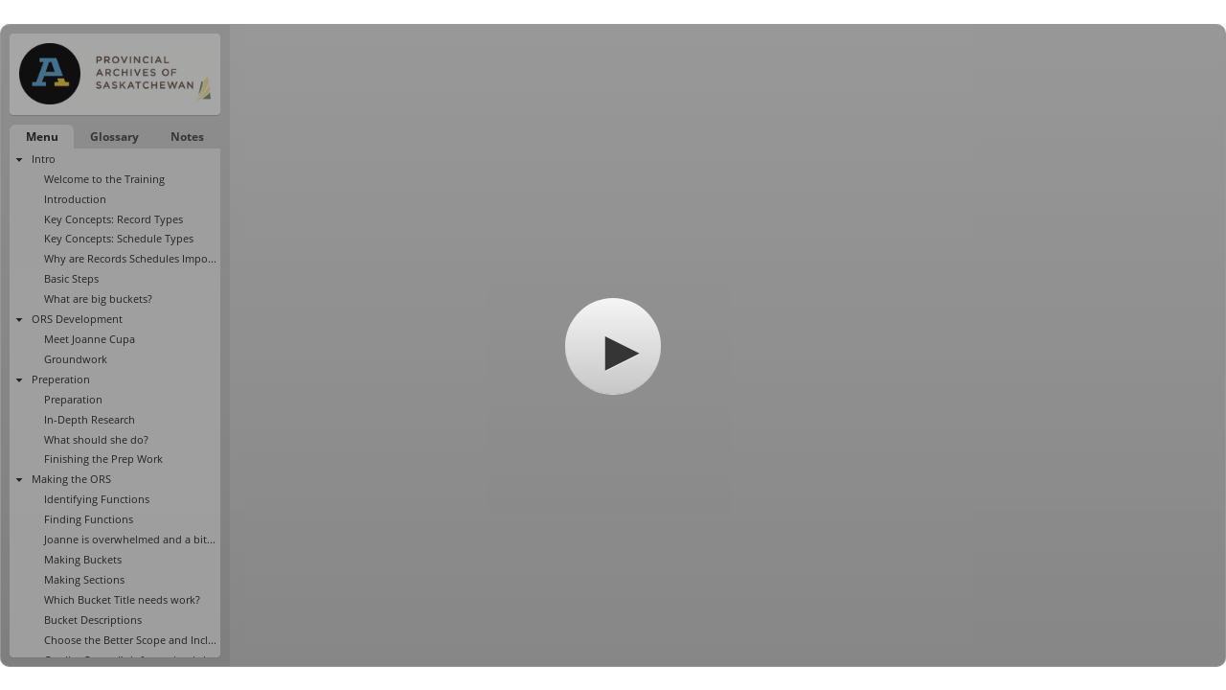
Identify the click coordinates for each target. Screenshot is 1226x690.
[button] (613, 346)
